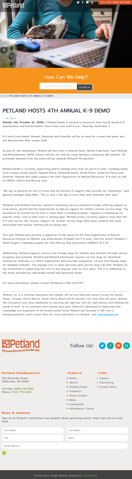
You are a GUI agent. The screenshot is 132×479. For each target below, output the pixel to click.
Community (76, 403)
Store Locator (78, 394)
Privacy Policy (108, 385)
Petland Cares (78, 385)
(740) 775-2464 (21, 390)
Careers (104, 377)
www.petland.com (108, 313)
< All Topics (10, 117)
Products (75, 390)
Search (84, 86)
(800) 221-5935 (121, 2)
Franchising (107, 381)
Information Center (81, 407)
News (72, 398)
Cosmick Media (89, 473)
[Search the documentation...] (58, 86)
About (73, 381)
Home (3, 94)
